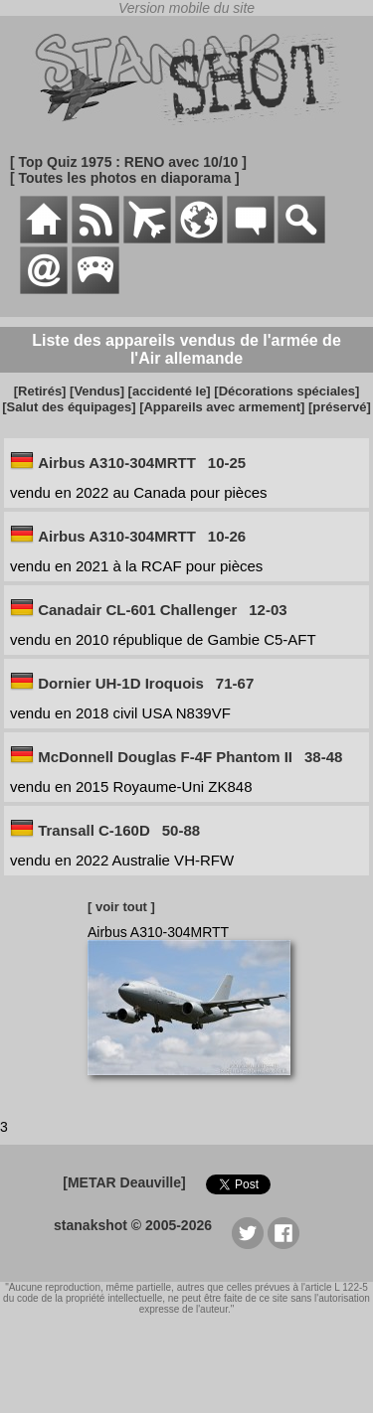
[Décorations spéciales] (286, 391)
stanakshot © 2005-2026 (133, 1225)
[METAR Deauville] (124, 1182)
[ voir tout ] (121, 906)
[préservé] (339, 406)
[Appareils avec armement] (221, 406)
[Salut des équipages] (68, 406)
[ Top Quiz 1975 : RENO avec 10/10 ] (128, 162)
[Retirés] (40, 391)
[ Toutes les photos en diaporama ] (125, 178)
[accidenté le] (169, 391)
